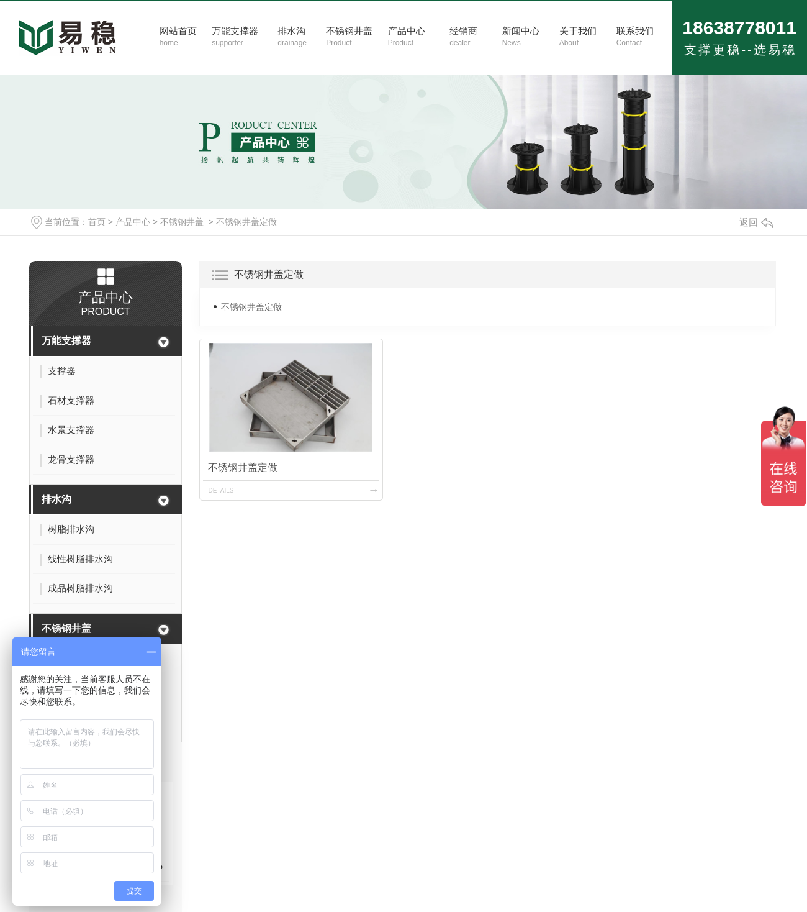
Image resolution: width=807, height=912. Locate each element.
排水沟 (56, 499)
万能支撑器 (66, 340)
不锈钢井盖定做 (246, 222)
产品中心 (132, 222)
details (221, 490)
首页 (97, 222)
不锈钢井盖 (182, 222)
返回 (756, 222)
